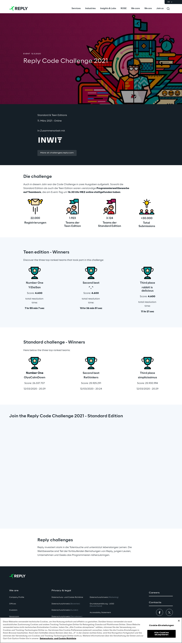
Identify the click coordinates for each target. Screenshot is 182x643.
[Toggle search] (168, 8)
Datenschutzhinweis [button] (66, 604)
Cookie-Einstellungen (161, 625)
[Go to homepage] (18, 8)
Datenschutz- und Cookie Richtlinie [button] (67, 597)
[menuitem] (76, 8)
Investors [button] (13, 610)
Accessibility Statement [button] (100, 613)
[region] (91, 630)
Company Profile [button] (16, 597)
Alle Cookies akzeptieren (161, 634)
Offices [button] (12, 604)
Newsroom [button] (14, 617)
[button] (57, 153)
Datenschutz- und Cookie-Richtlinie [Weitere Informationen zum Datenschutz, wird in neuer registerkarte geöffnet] (58, 639)
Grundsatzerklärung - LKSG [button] (102, 605)
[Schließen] (179, 621)
